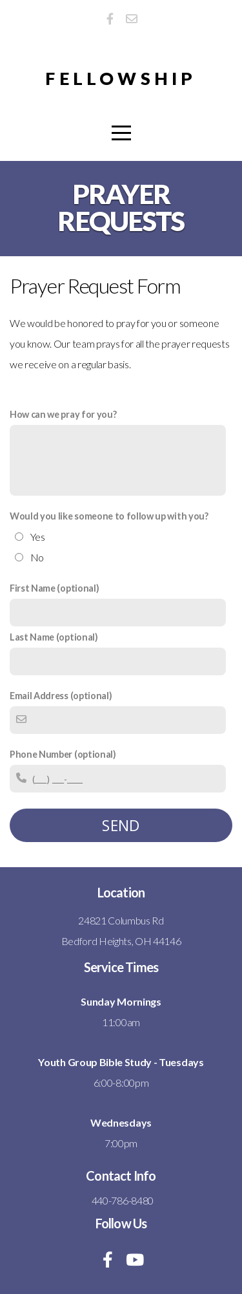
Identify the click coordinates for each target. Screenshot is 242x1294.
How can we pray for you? (63, 414)
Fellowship (120, 78)
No (37, 557)
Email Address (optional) (61, 695)
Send (121, 825)
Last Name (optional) (54, 637)
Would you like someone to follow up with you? (109, 516)
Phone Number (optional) (63, 754)
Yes (37, 536)
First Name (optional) (54, 588)
